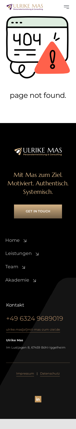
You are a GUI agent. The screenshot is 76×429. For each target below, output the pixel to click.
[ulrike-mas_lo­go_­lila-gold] (24, 5)
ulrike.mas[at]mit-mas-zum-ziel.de (33, 329)
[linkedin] (38, 399)
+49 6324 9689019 (34, 319)
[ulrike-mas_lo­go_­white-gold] (38, 149)
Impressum (25, 373)
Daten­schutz (50, 373)
